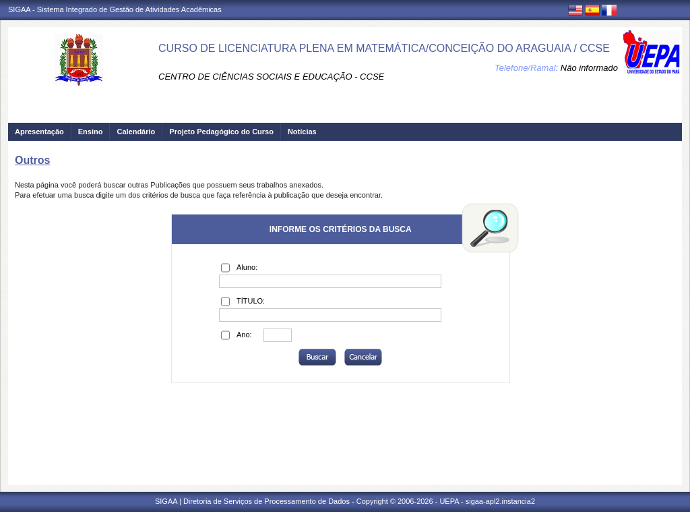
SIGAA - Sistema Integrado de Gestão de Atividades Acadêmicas (115, 9)
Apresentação (39, 131)
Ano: (236, 335)
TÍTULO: (243, 301)
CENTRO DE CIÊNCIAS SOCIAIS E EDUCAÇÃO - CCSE (271, 77)
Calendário (136, 131)
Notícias (302, 131)
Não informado (589, 68)
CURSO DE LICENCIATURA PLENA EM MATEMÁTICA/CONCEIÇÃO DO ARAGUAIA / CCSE (384, 48)
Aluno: (239, 268)
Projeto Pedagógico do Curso (221, 131)
